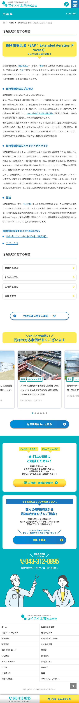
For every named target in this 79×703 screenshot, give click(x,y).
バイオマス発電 (34, 379)
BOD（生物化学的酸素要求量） (40, 113)
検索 (43, 673)
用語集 (11, 23)
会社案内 (5, 655)
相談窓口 (5, 644)
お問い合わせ (7, 679)
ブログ (4, 667)
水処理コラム (46, 661)
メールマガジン (8, 661)
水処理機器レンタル (49, 638)
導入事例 (5, 638)
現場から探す (46, 632)
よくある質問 (46, 644)
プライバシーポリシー (50, 679)
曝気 (41, 65)
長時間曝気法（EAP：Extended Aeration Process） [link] (35, 23)
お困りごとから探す (10, 632)
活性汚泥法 (23, 65)
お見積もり (6, 673)
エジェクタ (12, 243)
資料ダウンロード (9, 650)
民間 (23, 379)
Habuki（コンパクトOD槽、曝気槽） (27, 236)
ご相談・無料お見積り (41, 483)
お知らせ (45, 667)
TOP (3, 23)
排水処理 (27, 204)
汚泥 (21, 70)
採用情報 (45, 655)
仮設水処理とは (47, 627)
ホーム (4, 627)
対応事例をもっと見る (46, 424)
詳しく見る (48, 540)
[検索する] (66, 4)
